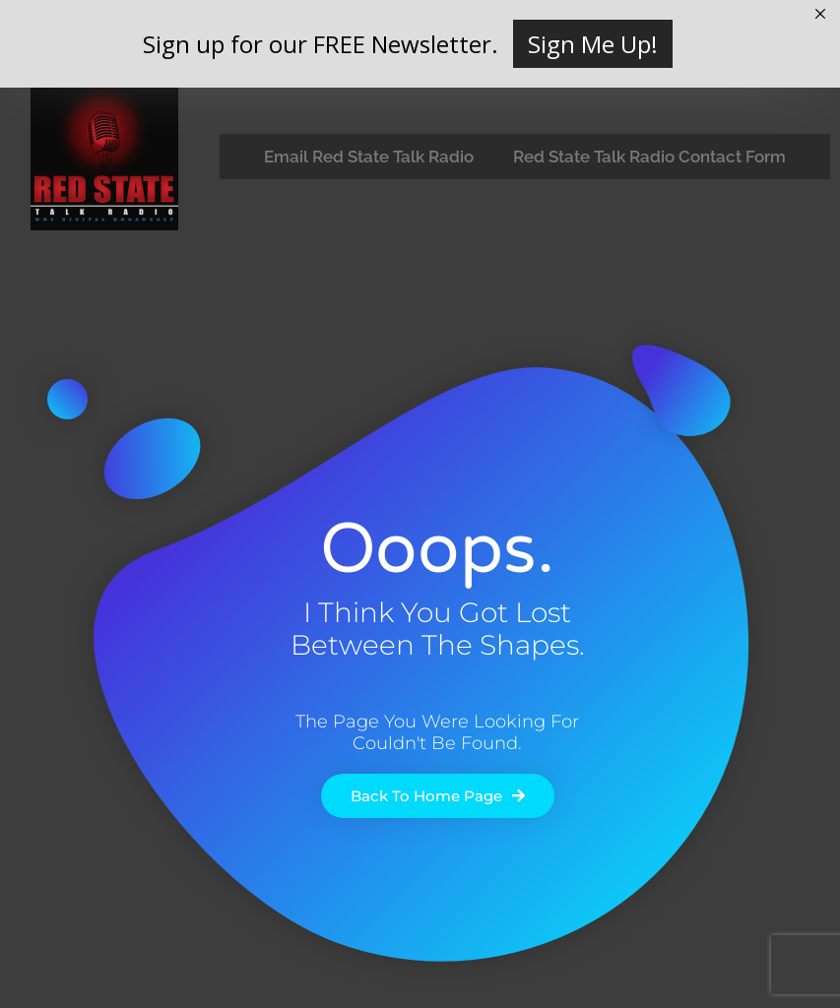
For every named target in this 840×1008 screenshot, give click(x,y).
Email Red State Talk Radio (369, 156)
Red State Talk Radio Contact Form (649, 156)
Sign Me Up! (593, 44)
